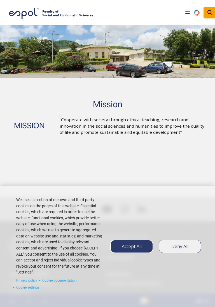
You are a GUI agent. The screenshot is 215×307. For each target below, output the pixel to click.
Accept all (132, 246)
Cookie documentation (59, 280)
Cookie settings (27, 287)
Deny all (179, 246)
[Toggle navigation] (187, 12)
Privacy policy (26, 280)
